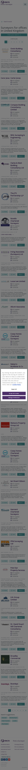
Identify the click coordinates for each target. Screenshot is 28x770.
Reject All (14, 389)
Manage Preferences (14, 397)
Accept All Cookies (14, 393)
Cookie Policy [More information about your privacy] (16, 385)
